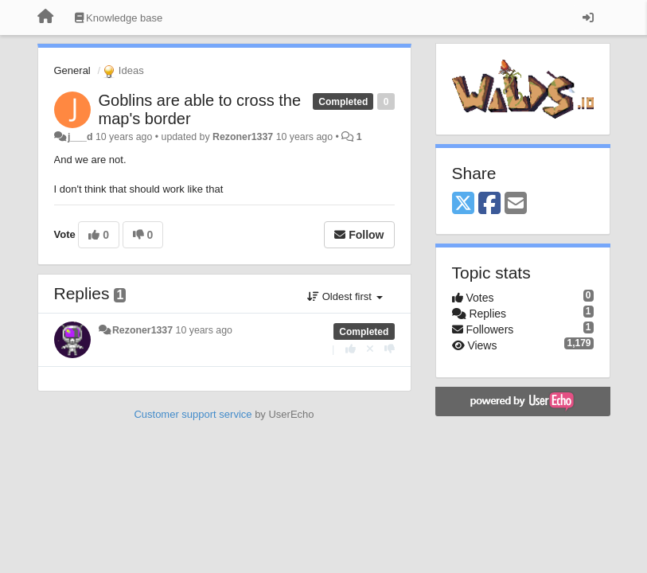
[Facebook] (489, 204)
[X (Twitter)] (463, 204)
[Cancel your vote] (370, 349)
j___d (80, 136)
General (72, 70)
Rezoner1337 (242, 136)
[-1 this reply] (389, 349)
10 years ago (204, 330)
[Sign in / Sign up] (588, 17)
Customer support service (192, 414)
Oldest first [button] (344, 296)
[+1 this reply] (350, 349)
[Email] (516, 204)
